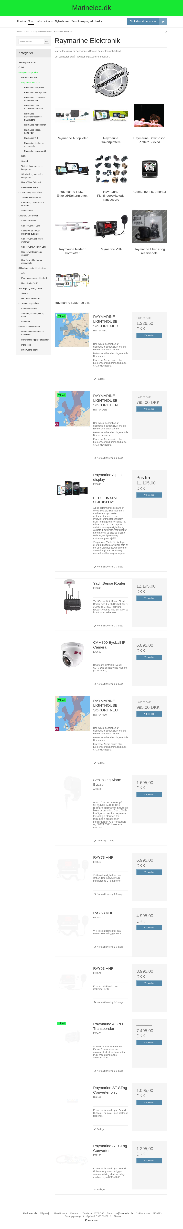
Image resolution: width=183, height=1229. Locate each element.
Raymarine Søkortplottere (35, 92)
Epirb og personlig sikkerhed (34, 278)
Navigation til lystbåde (28, 72)
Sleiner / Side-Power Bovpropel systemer (30, 232)
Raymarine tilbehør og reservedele (34, 144)
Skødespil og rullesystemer (31, 288)
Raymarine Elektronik (30, 82)
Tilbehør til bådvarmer (31, 197)
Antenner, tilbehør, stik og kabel (32, 315)
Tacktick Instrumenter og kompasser (32, 167)
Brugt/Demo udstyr (29, 350)
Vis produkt (149, 335)
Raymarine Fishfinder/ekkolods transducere (33, 117)
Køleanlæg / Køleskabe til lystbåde (32, 204)
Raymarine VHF (31, 138)
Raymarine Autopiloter (34, 87)
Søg (46, 41)
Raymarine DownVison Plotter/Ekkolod (34, 99)
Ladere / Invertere (29, 308)
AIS (23, 273)
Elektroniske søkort (29, 187)
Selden (24, 293)
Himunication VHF (29, 283)
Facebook (91, 1220)
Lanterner (25, 322)
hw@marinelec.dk (124, 1213)
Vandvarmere (27, 211)
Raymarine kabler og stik (35, 151)
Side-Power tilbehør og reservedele (31, 261)
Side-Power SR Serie (30, 226)
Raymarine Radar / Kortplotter (32, 131)
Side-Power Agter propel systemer (32, 240)
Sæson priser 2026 (27, 62)
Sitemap (118, 1216)
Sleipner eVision (28, 221)
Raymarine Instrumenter (35, 125)
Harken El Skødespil (30, 298)
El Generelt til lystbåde (29, 303)
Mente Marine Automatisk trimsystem (32, 333)
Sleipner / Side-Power (28, 216)
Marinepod (26, 345)
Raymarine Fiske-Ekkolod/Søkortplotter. (34, 107)
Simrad (24, 161)
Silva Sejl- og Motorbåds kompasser (32, 175)
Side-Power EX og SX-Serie (33, 247)
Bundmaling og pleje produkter (35, 340)
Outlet (21, 67)
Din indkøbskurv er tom (148, 21)
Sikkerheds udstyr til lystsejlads (32, 268)
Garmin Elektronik (29, 77)
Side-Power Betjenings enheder (31, 253)
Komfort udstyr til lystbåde (30, 192)
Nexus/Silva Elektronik (31, 182)
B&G (23, 156)
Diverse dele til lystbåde (29, 326)
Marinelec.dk (91, 8)
